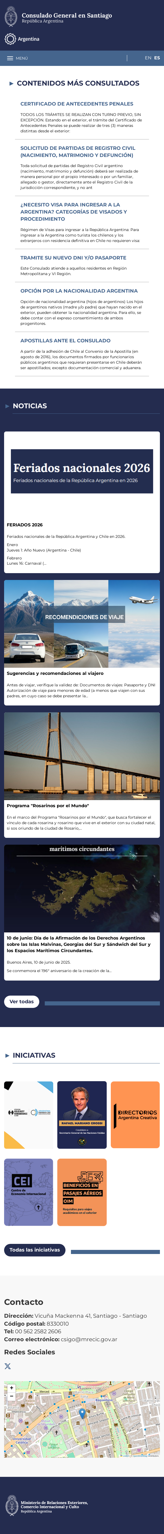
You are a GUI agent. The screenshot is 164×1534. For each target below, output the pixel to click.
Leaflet (124, 1456)
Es (157, 38)
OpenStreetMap (140, 1456)
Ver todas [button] (22, 1002)
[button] (82, 1413)
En (146, 38)
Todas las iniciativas (35, 1250)
